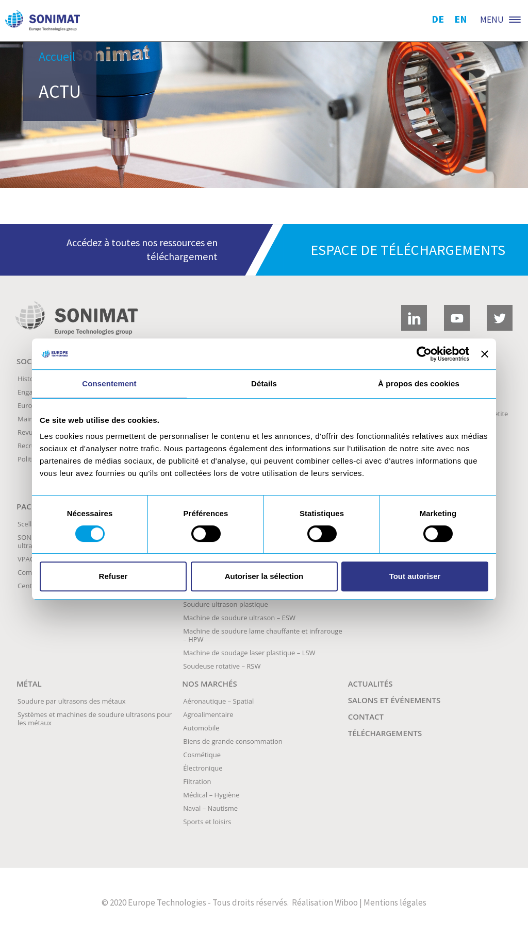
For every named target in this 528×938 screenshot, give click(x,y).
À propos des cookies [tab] (418, 383)
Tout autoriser (415, 576)
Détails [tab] (264, 383)
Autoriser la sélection (264, 576)
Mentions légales (395, 902)
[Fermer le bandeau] (484, 353)
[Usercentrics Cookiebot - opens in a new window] (424, 354)
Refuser (113, 576)
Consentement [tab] (109, 383)
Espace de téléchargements (407, 250)
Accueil (57, 56)
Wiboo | (348, 902)
